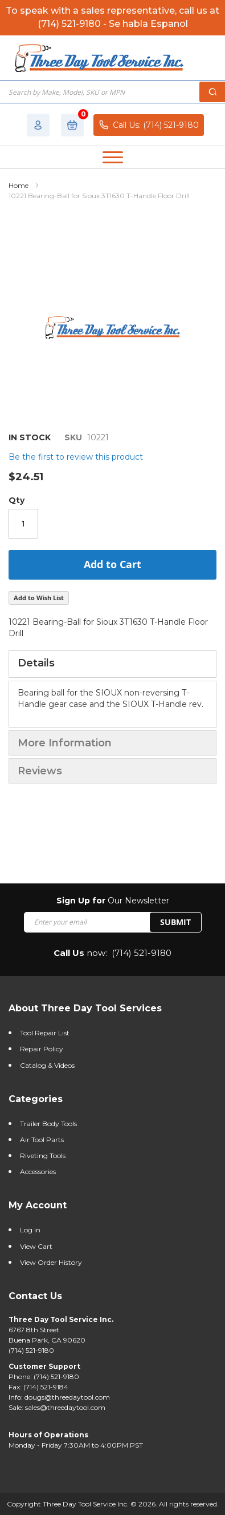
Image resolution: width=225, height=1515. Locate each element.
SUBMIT (175, 922)
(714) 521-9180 (141, 952)
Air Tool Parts (42, 1139)
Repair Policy (41, 1048)
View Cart (36, 1246)
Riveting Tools (43, 1155)
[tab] (112, 664)
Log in (30, 1229)
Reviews (40, 771)
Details (36, 663)
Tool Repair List (44, 1032)
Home (18, 185)
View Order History (51, 1262)
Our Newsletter (112, 900)
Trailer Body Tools (48, 1123)
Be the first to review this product (76, 457)
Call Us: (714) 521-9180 (149, 124)
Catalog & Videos (47, 1065)
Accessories (38, 1171)
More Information (65, 743)
